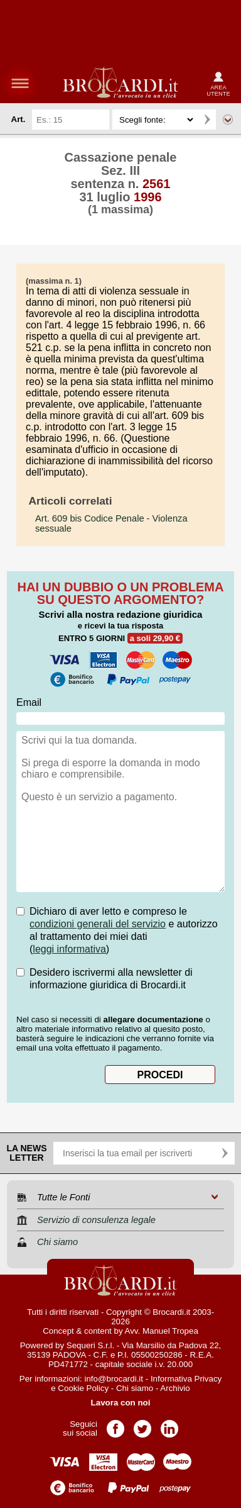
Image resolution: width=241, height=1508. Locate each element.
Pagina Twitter (142, 1424)
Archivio (175, 1388)
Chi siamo (134, 1388)
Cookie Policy (83, 1388)
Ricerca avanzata (228, 119)
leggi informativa (69, 949)
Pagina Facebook (115, 1424)
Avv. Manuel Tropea (161, 1331)
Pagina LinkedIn (169, 1424)
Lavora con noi (121, 1402)
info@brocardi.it (113, 1378)
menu (20, 83)
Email (28, 702)
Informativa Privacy (186, 1378)
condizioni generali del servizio (97, 924)
